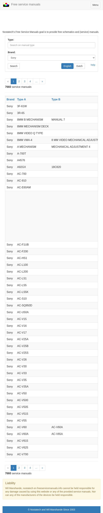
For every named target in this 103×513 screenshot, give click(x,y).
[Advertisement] (51, 21)
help (93, 65)
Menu (96, 5)
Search (13, 66)
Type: (11, 39)
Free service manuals (21, 4)
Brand (10, 99)
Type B (56, 99)
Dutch (79, 66)
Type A (21, 99)
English (67, 66)
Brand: (11, 52)
